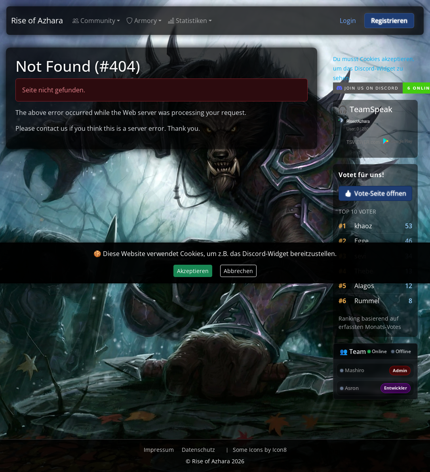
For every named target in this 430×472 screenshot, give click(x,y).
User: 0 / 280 (357, 129)
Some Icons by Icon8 (260, 449)
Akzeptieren (193, 271)
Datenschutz (198, 449)
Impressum (159, 449)
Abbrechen (238, 271)
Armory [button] (141, 20)
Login (348, 20)
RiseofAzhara (358, 122)
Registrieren (389, 20)
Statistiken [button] (187, 20)
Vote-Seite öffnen (375, 193)
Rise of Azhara (37, 20)
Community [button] (93, 20)
